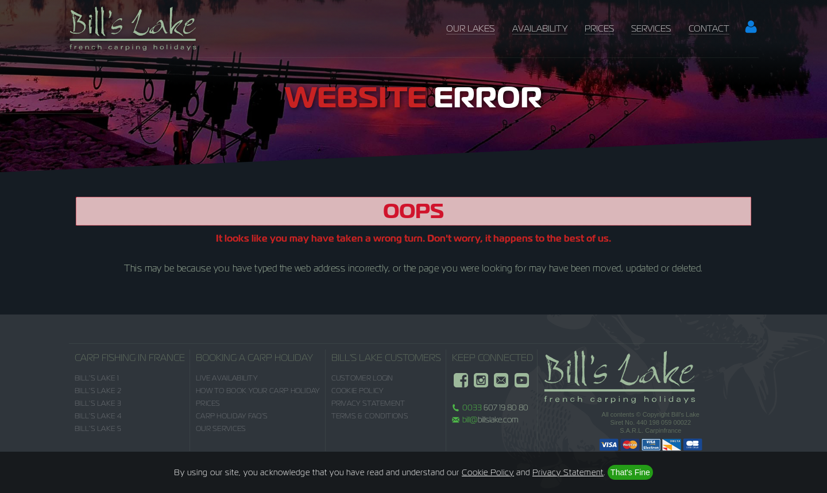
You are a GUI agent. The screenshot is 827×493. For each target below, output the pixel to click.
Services (651, 28)
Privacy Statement (368, 403)
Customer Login (362, 378)
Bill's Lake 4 (98, 416)
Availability (539, 28)
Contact (709, 28)
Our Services (221, 428)
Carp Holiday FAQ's (232, 416)
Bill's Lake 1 (97, 378)
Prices (599, 28)
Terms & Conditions (369, 416)
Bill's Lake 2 (98, 390)
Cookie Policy (357, 390)
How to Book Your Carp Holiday (258, 390)
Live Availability (226, 378)
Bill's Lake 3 (98, 403)
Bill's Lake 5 (98, 428)
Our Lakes (470, 28)
